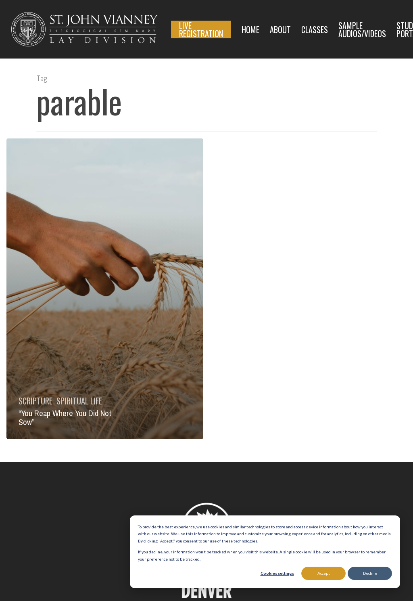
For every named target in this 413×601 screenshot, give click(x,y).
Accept (323, 573)
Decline (370, 573)
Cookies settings (277, 573)
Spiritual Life (79, 401)
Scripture (35, 401)
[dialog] (265, 551)
